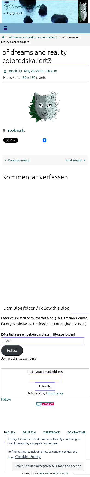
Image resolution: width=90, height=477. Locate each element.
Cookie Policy (28, 456)
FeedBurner (54, 393)
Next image (76, 160)
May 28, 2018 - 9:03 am (40, 71)
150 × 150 (28, 78)
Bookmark (15, 130)
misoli (12, 71)
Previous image (16, 160)
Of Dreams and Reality (23, 6)
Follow (12, 350)
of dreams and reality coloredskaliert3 (33, 37)
